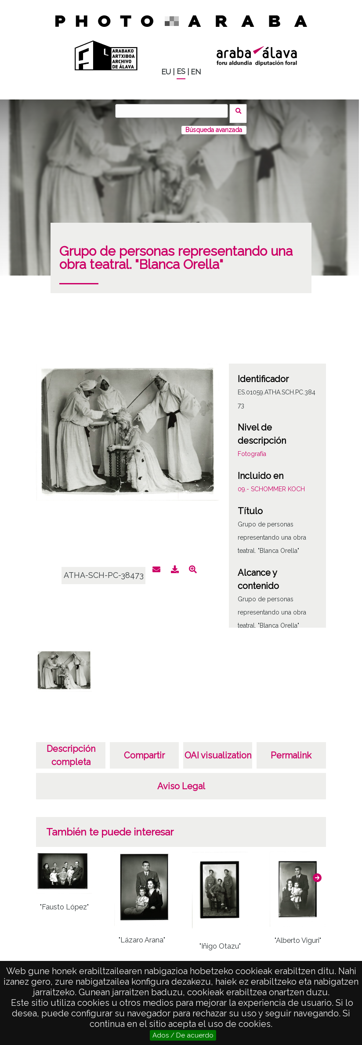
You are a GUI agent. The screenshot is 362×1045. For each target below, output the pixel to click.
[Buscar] (174, 111)
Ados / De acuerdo (183, 1035)
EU (166, 72)
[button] (317, 872)
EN (196, 72)
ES (181, 71)
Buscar (241, 110)
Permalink (291, 750)
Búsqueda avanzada (213, 124)
